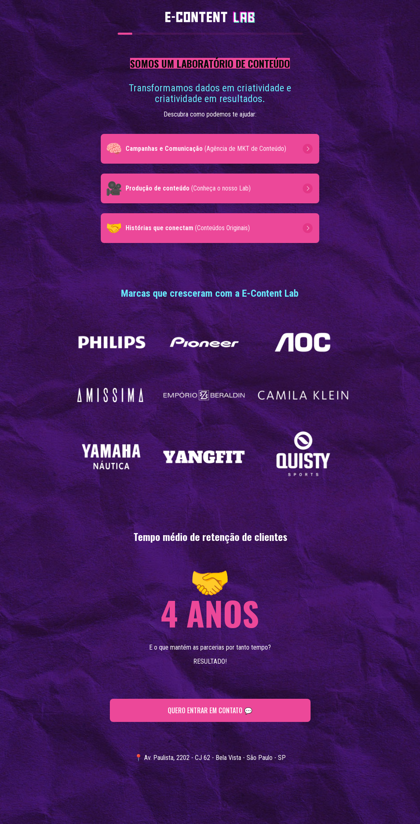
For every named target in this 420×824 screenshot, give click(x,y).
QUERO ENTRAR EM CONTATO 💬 (210, 710)
